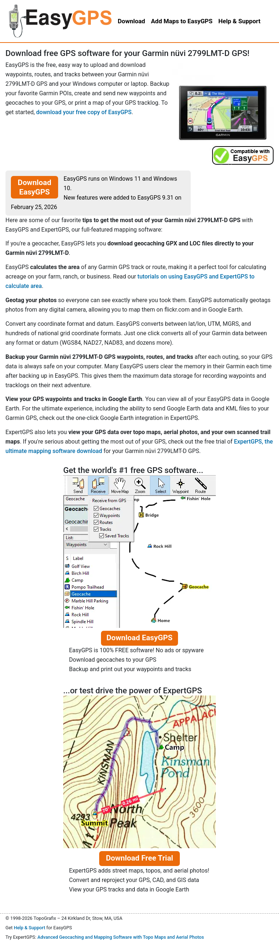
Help (239, 21)
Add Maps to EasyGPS (182, 21)
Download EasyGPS (34, 187)
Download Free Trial (139, 858)
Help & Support (29, 927)
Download (131, 21)
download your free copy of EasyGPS (84, 112)
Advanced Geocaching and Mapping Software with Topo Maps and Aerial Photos (120, 937)
